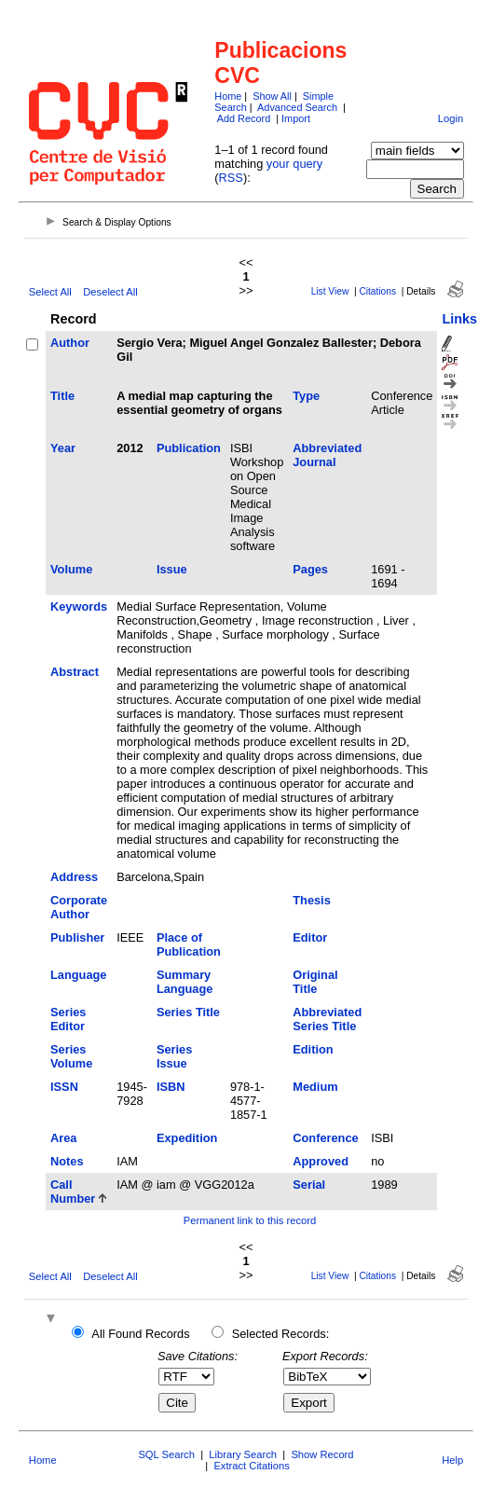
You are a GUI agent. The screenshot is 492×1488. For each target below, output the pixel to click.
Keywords (78, 606)
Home (227, 96)
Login (450, 118)
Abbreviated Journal (327, 455)
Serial (309, 1185)
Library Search (243, 1454)
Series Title (188, 1012)
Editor (310, 937)
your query (294, 164)
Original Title (315, 982)
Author (69, 343)
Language (78, 975)
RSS (231, 178)
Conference (325, 1138)
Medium (315, 1087)
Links (459, 318)
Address (74, 877)
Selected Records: (281, 1334)
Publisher (77, 937)
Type (306, 396)
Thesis (312, 900)
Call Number (72, 1192)
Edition (313, 1049)
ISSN (64, 1087)
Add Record (243, 118)
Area (63, 1138)
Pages (310, 569)
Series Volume (71, 1056)
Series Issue (174, 1056)
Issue (172, 569)
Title (62, 396)
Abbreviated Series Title (327, 1019)
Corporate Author (78, 907)
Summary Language (184, 982)
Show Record (322, 1454)
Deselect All (110, 291)
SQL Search (166, 1454)
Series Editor (68, 1019)
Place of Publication (189, 944)
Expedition (187, 1138)
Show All (272, 96)
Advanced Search (297, 107)
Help (452, 1460)
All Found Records (140, 1334)
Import (295, 118)
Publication (189, 448)
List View (330, 291)
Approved (320, 1161)
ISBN (171, 1087)
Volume (71, 569)
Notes (67, 1161)
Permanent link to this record (250, 1220)
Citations (377, 291)
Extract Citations (251, 1465)
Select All (50, 291)
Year (62, 448)
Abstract (74, 672)
